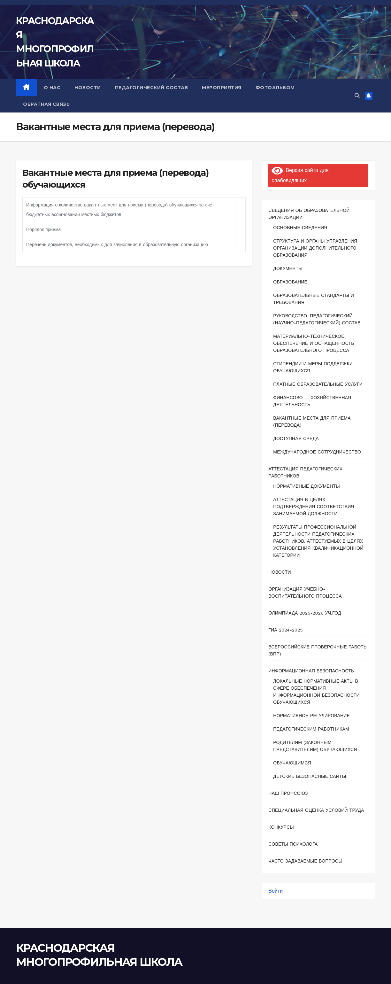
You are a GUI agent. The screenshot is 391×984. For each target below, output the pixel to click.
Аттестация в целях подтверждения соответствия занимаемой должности (313, 506)
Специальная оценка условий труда (316, 810)
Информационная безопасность (311, 670)
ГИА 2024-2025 (285, 629)
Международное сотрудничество (317, 451)
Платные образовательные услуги (318, 384)
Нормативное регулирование (311, 715)
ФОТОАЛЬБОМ (275, 87)
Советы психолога (293, 844)
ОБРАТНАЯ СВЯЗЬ (46, 104)
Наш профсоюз (288, 793)
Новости (279, 572)
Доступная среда (295, 438)
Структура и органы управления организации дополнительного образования (315, 248)
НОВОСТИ (87, 87)
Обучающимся (292, 762)
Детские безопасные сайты (309, 776)
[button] (357, 96)
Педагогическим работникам (311, 729)
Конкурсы (281, 827)
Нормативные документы (306, 486)
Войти (275, 891)
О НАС (52, 87)
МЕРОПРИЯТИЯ (221, 87)
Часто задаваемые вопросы (305, 861)
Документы (287, 268)
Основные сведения (300, 227)
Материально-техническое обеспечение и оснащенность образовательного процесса (313, 343)
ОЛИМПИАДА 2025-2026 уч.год (304, 613)
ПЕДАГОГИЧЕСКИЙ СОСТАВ (151, 87)
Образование (290, 281)
